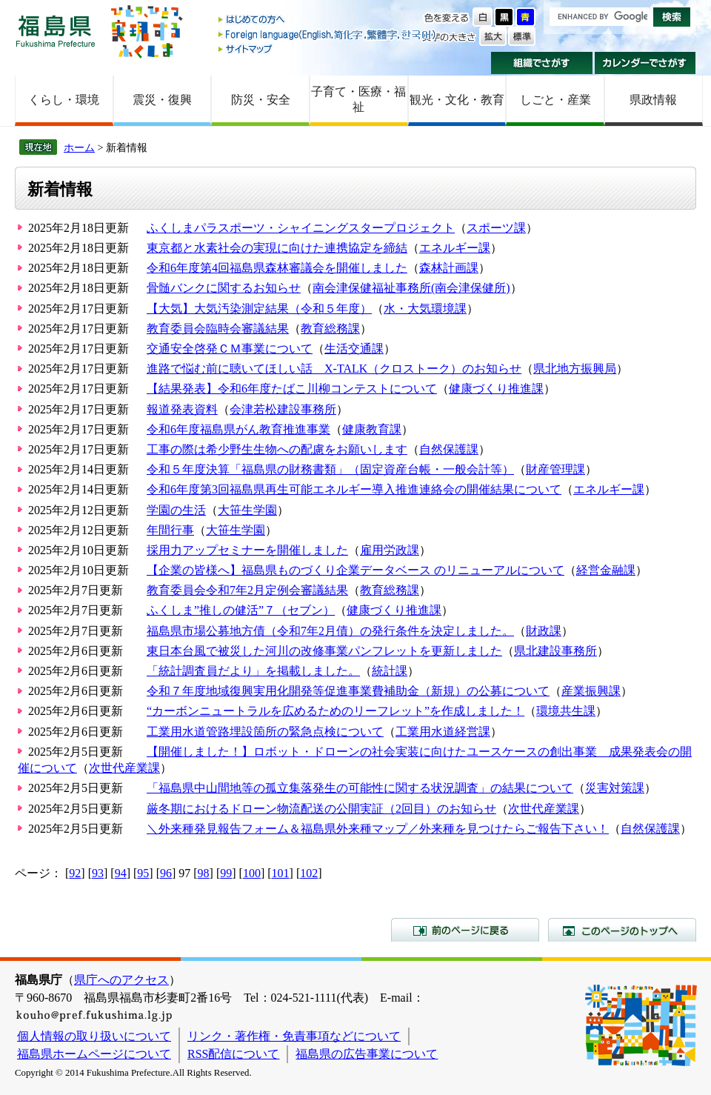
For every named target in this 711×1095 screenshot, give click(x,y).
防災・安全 (260, 99)
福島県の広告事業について (367, 1054)
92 (75, 873)
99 (226, 873)
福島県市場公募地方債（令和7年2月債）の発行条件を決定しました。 (330, 631)
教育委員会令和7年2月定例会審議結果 (247, 590)
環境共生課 (565, 711)
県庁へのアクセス (121, 979)
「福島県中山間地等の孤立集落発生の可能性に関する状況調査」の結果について (360, 788)
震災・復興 (162, 99)
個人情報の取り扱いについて (94, 1036)
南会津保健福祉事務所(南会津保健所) (411, 288)
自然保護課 (448, 449)
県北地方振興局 (574, 368)
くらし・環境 (63, 99)
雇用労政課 (389, 550)
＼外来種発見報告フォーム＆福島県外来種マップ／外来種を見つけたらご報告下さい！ (378, 828)
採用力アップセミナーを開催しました (247, 550)
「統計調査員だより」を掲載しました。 (253, 671)
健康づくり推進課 (496, 388)
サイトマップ (328, 48)
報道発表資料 (182, 409)
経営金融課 (605, 570)
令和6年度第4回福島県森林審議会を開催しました (277, 268)
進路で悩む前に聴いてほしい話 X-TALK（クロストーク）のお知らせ (334, 368)
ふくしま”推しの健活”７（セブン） (241, 610)
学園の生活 (176, 510)
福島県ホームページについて (94, 1054)
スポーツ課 (496, 228)
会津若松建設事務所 (283, 409)
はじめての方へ (328, 20)
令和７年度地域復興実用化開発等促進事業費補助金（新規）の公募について (348, 691)
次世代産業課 (124, 768)
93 (98, 873)
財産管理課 (555, 469)
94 (121, 873)
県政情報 (653, 99)
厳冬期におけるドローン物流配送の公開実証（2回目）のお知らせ (321, 808)
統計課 (389, 671)
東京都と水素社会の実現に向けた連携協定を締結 (277, 248)
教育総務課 (330, 328)
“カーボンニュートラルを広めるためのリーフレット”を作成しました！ (335, 711)
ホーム (79, 147)
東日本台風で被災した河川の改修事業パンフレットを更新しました (324, 651)
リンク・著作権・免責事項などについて (294, 1036)
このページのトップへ (622, 930)
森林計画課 (448, 268)
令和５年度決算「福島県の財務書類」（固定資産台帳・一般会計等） (330, 469)
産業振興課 (591, 691)
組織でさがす (541, 63)
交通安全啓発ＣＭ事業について (230, 348)
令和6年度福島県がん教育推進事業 (238, 429)
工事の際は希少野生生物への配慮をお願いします (277, 449)
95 (143, 873)
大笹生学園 (247, 510)
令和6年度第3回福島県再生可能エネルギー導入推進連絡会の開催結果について (354, 489)
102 (309, 873)
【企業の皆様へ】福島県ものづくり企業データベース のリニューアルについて (355, 570)
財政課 (543, 631)
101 (281, 873)
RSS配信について (233, 1054)
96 (166, 873)
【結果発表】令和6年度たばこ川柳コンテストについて (292, 388)
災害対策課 (614, 788)
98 (204, 873)
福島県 (55, 30)
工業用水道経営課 (442, 731)
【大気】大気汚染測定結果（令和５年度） (259, 308)
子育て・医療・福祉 (358, 99)
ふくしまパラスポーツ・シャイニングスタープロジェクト (301, 228)
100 (252, 873)
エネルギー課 (454, 248)
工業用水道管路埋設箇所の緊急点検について (265, 731)
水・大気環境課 (425, 308)
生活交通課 (354, 348)
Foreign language (328, 34)
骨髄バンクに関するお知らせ (224, 288)
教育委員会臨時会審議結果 (218, 328)
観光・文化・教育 (457, 99)
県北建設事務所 (555, 651)
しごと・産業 (555, 99)
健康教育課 (371, 429)
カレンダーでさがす (645, 63)
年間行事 (170, 530)
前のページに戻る (465, 930)
